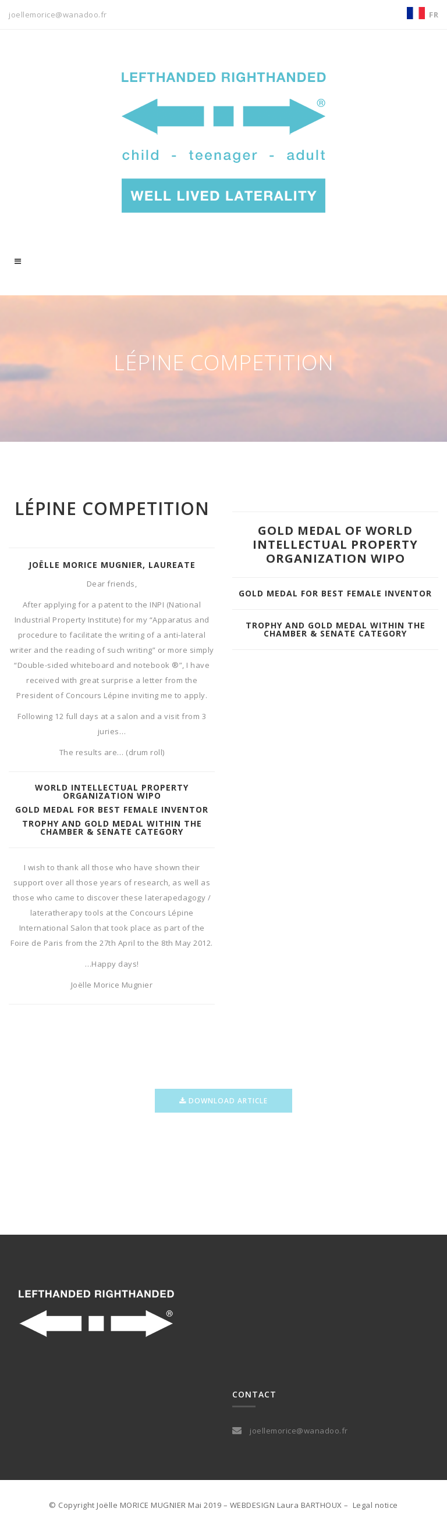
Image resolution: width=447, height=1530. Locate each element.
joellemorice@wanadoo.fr (58, 14)
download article (223, 1108)
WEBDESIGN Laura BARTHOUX (286, 1505)
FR (433, 14)
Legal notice (375, 1505)
